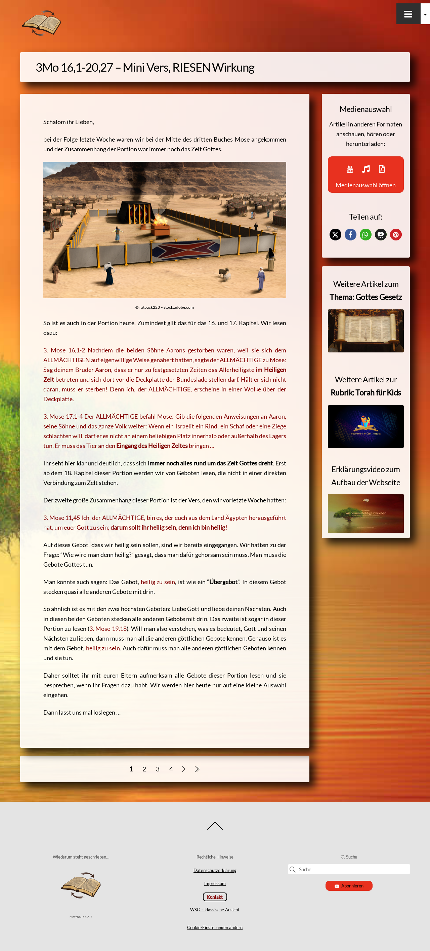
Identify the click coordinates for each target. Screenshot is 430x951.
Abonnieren (349, 885)
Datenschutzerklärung (215, 870)
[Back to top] (215, 829)
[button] (335, 234)
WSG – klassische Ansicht (215, 909)
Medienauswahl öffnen (366, 174)
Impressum (215, 883)
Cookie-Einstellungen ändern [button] (215, 927)
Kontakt (215, 896)
